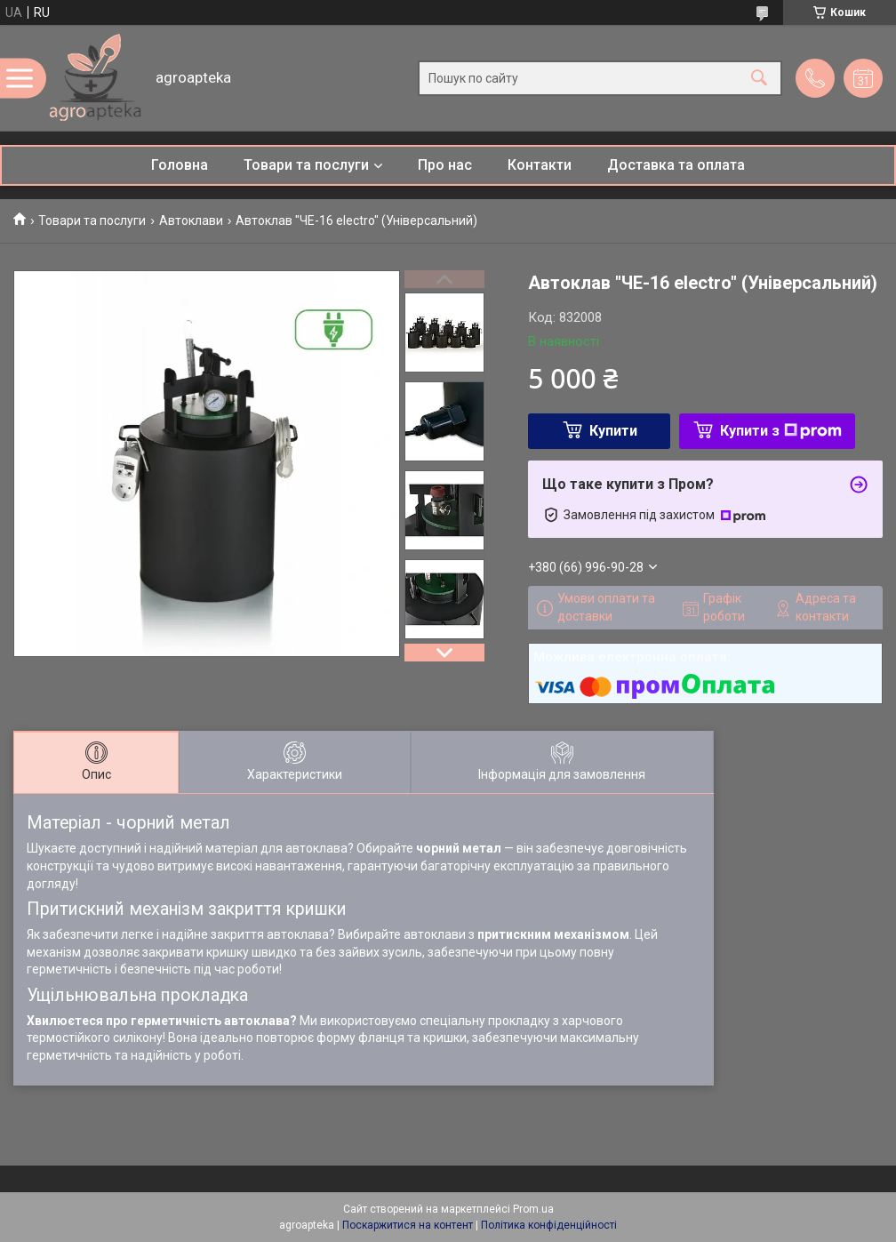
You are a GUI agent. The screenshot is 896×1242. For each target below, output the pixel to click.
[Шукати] (759, 77)
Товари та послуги (306, 164)
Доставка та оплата (676, 164)
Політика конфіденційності (549, 1225)
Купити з (781, 430)
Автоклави (191, 220)
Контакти (540, 164)
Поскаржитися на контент (407, 1225)
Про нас (445, 164)
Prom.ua (533, 1209)
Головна (179, 164)
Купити (613, 430)
